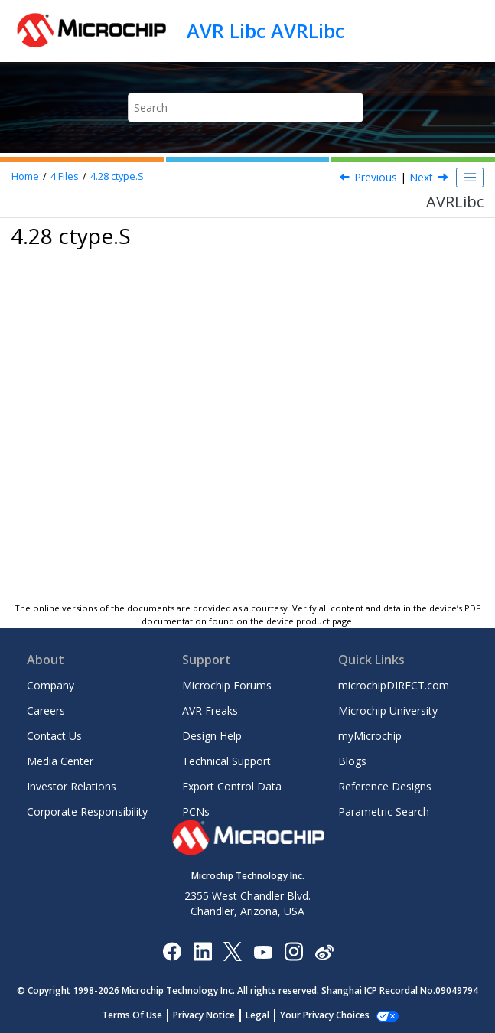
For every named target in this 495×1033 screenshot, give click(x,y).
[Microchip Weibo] (324, 950)
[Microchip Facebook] (171, 950)
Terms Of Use (140, 1015)
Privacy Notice (212, 1015)
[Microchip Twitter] (232, 950)
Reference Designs (384, 786)
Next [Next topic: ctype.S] (421, 177)
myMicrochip (370, 735)
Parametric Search (383, 811)
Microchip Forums (227, 685)
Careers (46, 710)
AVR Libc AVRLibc (265, 30)
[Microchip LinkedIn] (202, 950)
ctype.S (117, 176)
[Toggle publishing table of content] (470, 177)
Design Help (212, 735)
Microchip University (388, 710)
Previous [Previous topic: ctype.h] (375, 177)
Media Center (60, 761)
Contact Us (54, 735)
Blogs (352, 761)
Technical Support (226, 761)
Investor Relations (71, 786)
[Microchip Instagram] (293, 950)
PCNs (196, 811)
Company (50, 685)
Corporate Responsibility (87, 811)
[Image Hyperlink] (262, 950)
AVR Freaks (210, 710)
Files (64, 176)
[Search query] (245, 107)
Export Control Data (232, 786)
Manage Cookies (324, 1015)
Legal (266, 1015)
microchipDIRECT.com (393, 685)
